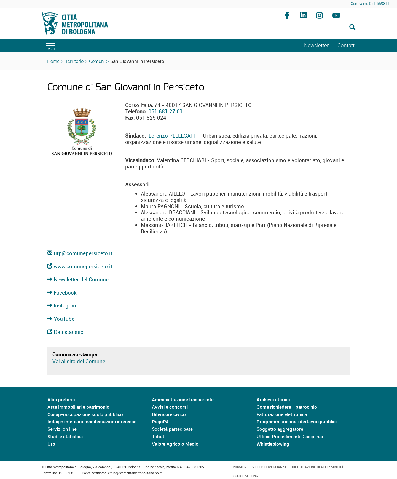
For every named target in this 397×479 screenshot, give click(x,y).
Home (53, 61)
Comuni (97, 61)
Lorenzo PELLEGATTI (173, 135)
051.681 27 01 (165, 111)
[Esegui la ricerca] (352, 27)
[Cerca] (320, 27)
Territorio (74, 61)
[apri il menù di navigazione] (50, 45)
